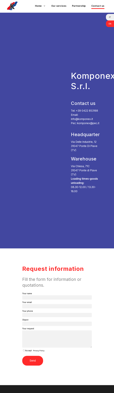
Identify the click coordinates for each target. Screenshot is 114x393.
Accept (28, 350)
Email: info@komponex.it (82, 117)
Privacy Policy (38, 351)
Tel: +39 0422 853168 (84, 110)
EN (110, 24)
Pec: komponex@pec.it (85, 123)
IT (110, 17)
